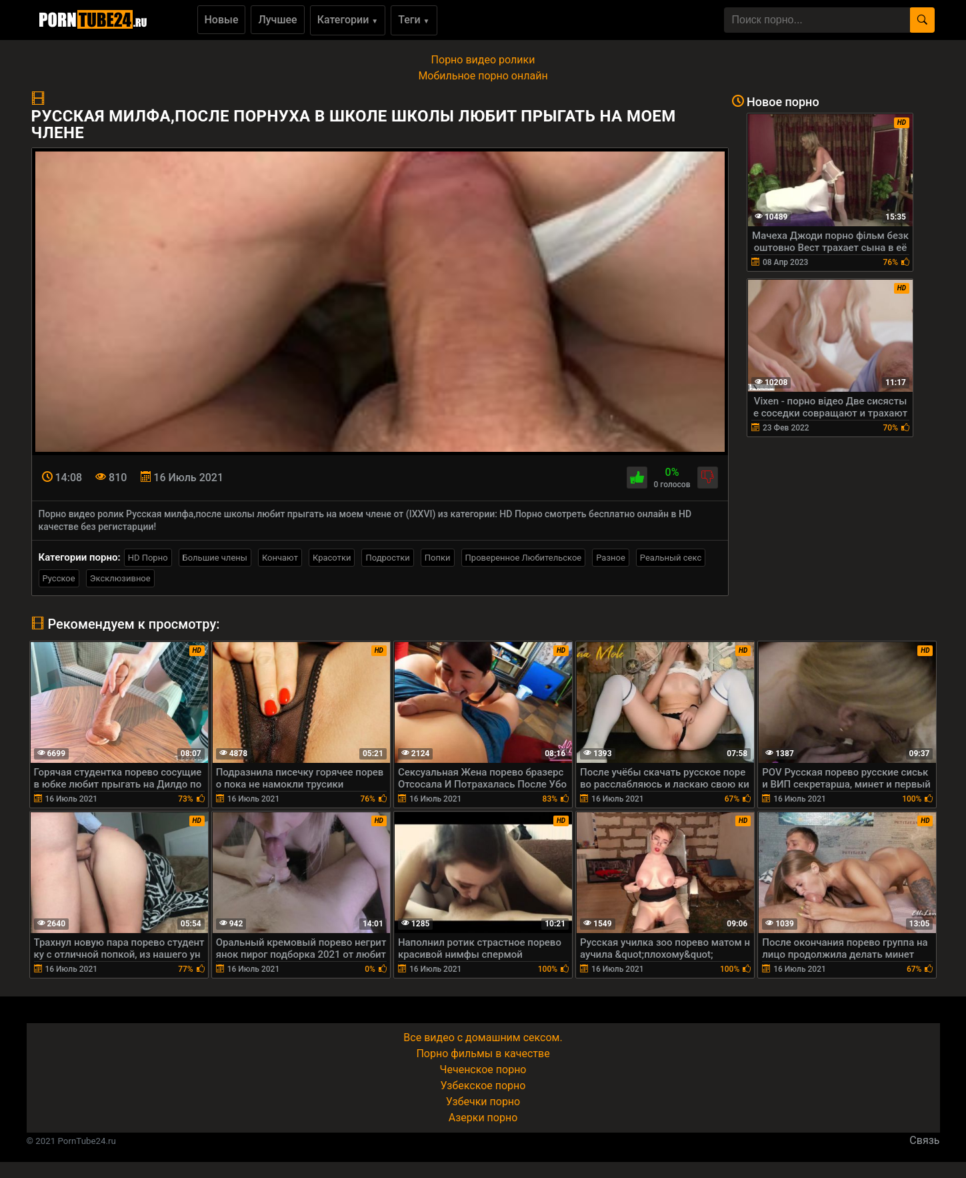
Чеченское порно (483, 1069)
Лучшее (277, 19)
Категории (348, 19)
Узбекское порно (483, 1085)
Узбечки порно (483, 1101)
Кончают (280, 558)
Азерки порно (483, 1117)
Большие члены (215, 558)
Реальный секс (670, 558)
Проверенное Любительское (523, 558)
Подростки (387, 558)
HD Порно (148, 558)
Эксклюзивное (120, 578)
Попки (438, 558)
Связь (924, 1140)
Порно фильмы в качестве (482, 1053)
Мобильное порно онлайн (482, 75)
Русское (59, 578)
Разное (610, 558)
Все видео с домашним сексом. (482, 1037)
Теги (413, 19)
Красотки (332, 558)
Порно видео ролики (483, 59)
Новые (222, 19)
